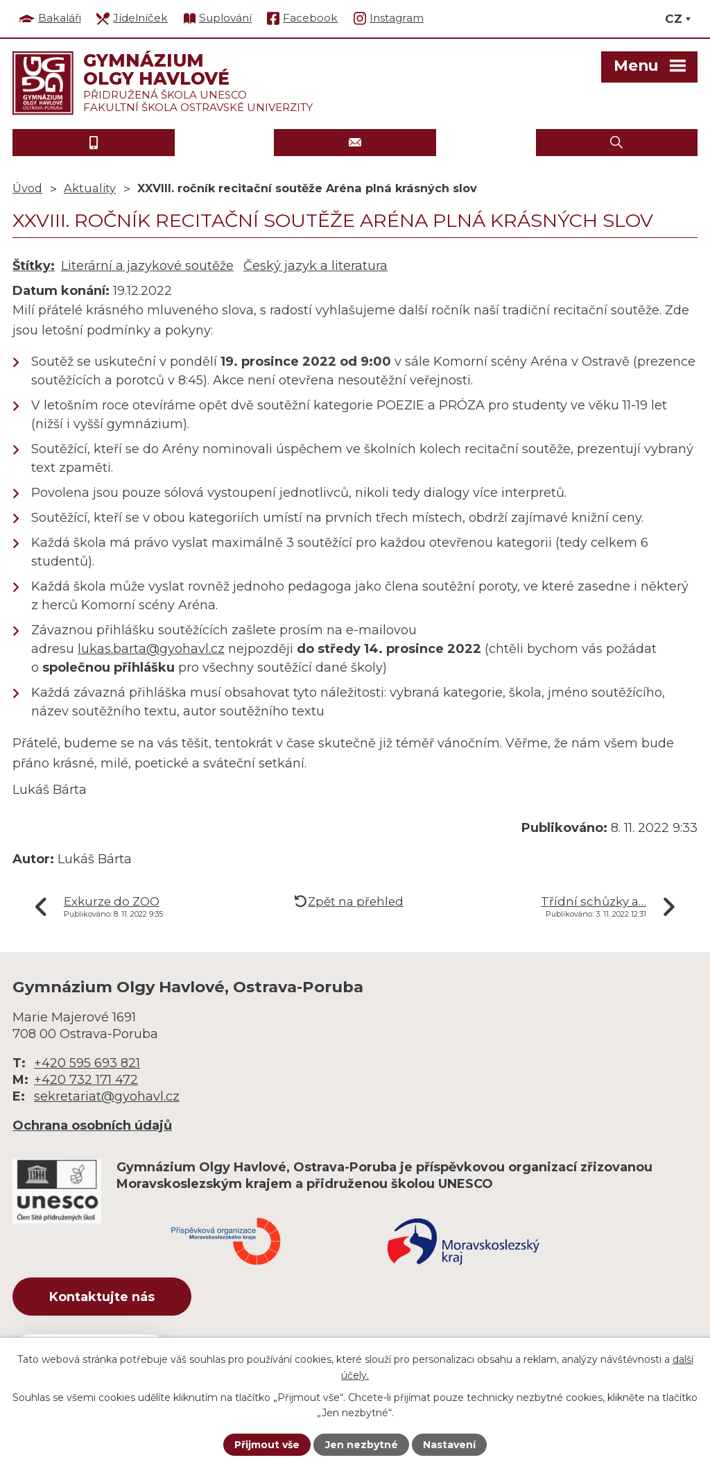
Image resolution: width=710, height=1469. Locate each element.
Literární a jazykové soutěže (147, 265)
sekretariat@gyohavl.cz (107, 1096)
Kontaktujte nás (102, 1297)
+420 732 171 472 (86, 1079)
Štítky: (33, 265)
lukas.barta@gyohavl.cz (151, 648)
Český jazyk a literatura (315, 265)
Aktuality (90, 188)
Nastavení (449, 1444)
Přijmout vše (267, 1444)
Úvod (27, 188)
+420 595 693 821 (87, 1063)
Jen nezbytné (361, 1444)
